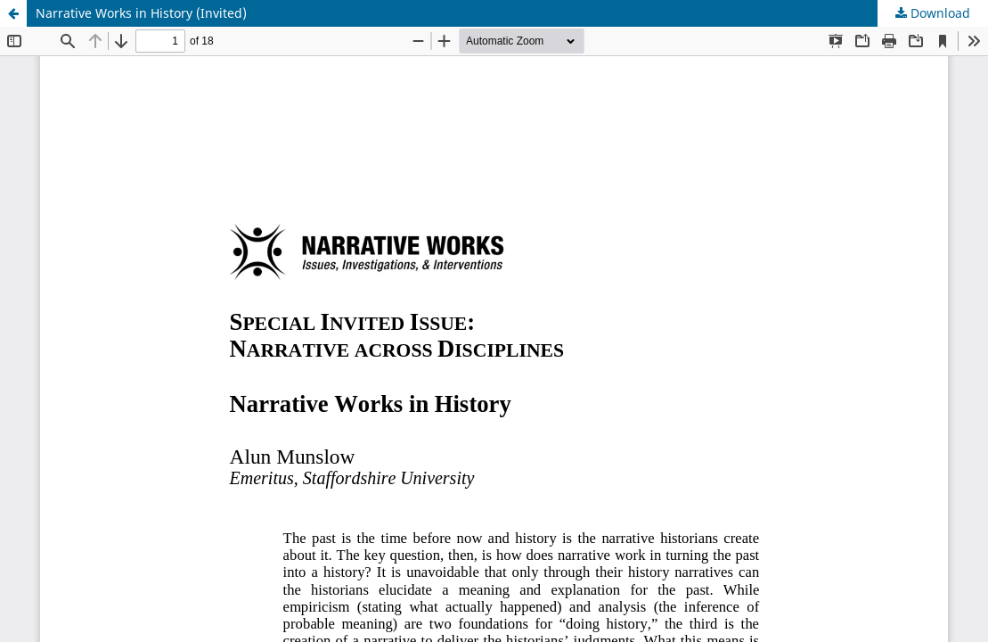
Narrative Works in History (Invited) (141, 12)
